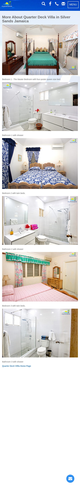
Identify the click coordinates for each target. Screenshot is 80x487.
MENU (73, 4)
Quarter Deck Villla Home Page (16, 366)
